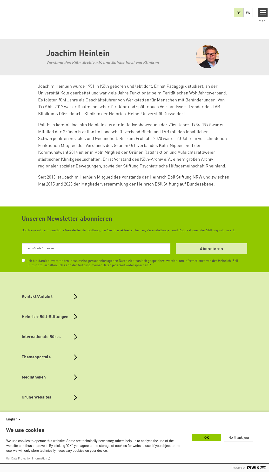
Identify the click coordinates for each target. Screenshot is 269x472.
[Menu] (263, 12)
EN (248, 13)
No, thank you (239, 437)
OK (206, 437)
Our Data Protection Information (26, 458)
